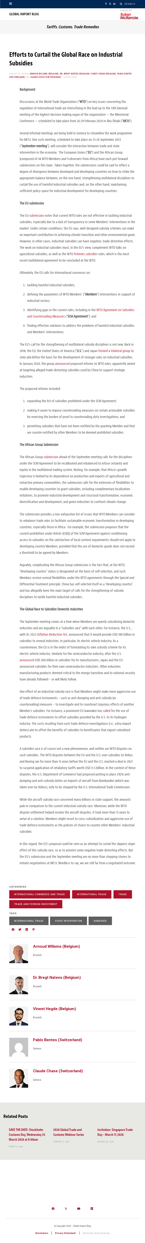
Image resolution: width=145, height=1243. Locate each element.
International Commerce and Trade (39, 894)
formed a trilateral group (114, 351)
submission (36, 215)
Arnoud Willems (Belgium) (44, 73)
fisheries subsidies (86, 254)
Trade (122, 894)
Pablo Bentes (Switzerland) (57, 1040)
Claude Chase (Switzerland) (45, 77)
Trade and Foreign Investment (35, 904)
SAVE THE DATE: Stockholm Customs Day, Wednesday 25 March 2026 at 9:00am (27, 1135)
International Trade (91, 894)
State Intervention (68, 921)
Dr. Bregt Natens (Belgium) (74, 73)
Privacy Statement (65, 1233)
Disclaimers (41, 1233)
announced (62, 363)
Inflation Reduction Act (52, 634)
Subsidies (100, 921)
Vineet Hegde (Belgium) (103, 73)
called (106, 711)
